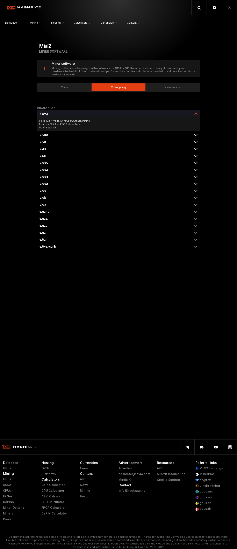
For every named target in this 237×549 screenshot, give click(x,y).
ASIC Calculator (53, 496)
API (159, 468)
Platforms (49, 474)
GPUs (7, 468)
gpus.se (203, 503)
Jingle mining (207, 486)
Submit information (171, 474)
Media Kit (125, 479)
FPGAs (8, 496)
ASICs (7, 485)
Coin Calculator (53, 485)
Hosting (86, 496)
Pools (7, 519)
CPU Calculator (53, 502)
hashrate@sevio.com (134, 474)
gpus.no (203, 497)
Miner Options (13, 507)
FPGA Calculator (54, 507)
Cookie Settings (169, 479)
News (84, 485)
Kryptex (203, 480)
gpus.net (204, 491)
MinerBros (205, 474)
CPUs (7, 490)
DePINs (8, 502)
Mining (85, 490)
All (82, 479)
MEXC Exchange (209, 468)
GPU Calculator (53, 490)
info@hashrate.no (131, 490)
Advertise (125, 468)
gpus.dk (203, 509)
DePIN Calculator (54, 513)
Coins (84, 468)
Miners (8, 513)
